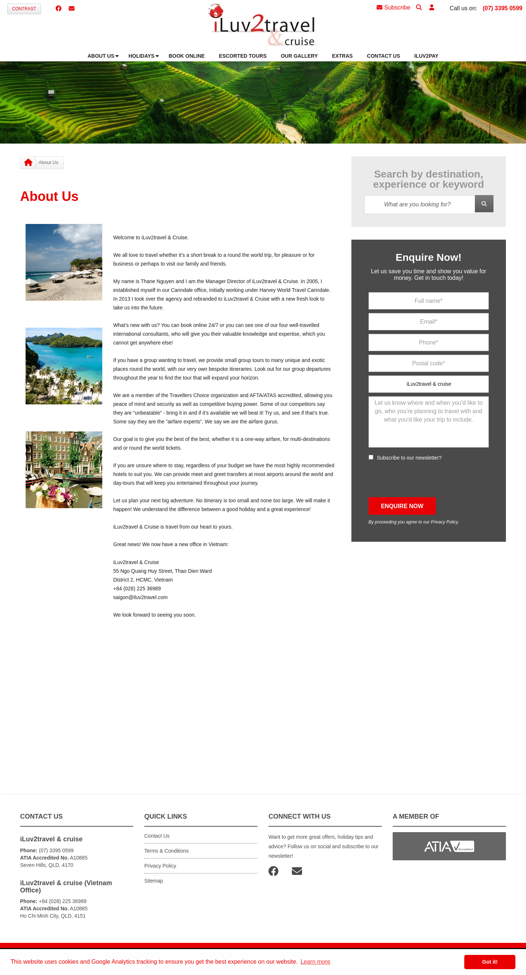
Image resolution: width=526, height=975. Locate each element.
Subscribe (393, 7)
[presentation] (424, 479)
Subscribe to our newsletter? (409, 458)
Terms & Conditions (166, 851)
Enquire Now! (428, 257)
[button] (431, 8)
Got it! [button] (490, 962)
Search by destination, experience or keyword (428, 179)
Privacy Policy (444, 522)
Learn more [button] (316, 962)
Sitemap (153, 881)
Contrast (24, 8)
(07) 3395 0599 (502, 8)
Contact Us (156, 836)
